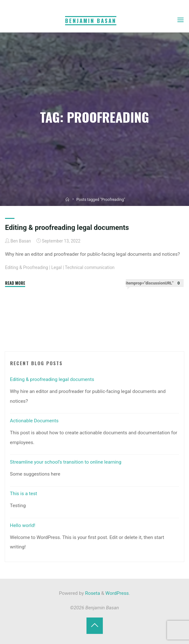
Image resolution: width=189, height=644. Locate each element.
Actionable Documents (34, 421)
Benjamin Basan (90, 21)
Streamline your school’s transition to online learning (65, 462)
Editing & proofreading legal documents (67, 227)
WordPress (117, 593)
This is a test (23, 493)
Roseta (92, 593)
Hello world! (23, 525)
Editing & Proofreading (26, 267)
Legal (56, 267)
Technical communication (90, 267)
